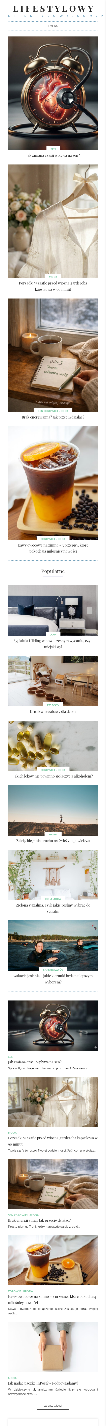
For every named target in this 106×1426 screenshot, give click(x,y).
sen (53, 149)
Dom (53, 634)
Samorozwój (53, 969)
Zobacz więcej (53, 1405)
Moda (53, 276)
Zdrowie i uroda (56, 410)
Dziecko (53, 705)
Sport (53, 834)
